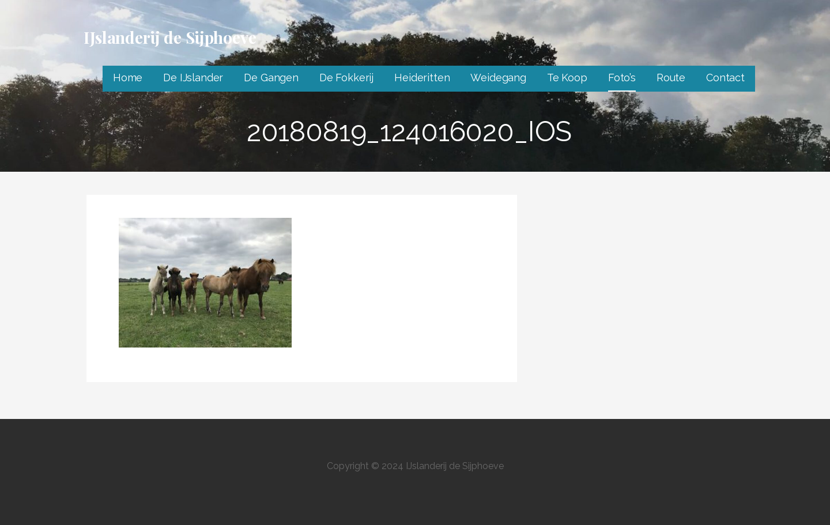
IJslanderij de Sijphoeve (170, 37)
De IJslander (193, 77)
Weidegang (498, 77)
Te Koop (567, 77)
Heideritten (422, 77)
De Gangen (271, 77)
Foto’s (622, 77)
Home (127, 77)
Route (671, 77)
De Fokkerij (346, 77)
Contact (725, 77)
